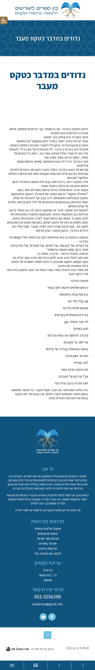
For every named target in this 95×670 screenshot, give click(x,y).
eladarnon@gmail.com (47, 604)
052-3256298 (47, 596)
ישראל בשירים (48, 544)
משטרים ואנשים (48, 534)
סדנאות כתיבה (47, 549)
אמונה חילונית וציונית (48, 529)
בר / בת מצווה (48, 575)
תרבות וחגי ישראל (48, 539)
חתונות (47, 580)
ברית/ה (47, 570)
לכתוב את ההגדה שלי (47, 554)
